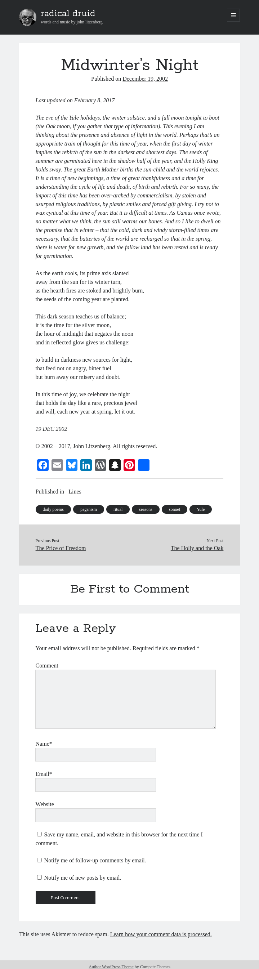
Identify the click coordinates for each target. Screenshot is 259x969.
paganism (88, 509)
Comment (47, 665)
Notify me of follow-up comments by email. (95, 860)
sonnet (174, 509)
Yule (201, 509)
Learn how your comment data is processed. (161, 934)
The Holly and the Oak (197, 548)
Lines (74, 491)
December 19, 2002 (145, 79)
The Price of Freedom (61, 548)
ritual (117, 509)
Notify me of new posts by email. (82, 878)
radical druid (68, 13)
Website (45, 804)
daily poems (53, 509)
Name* (44, 744)
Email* (44, 774)
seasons (145, 509)
